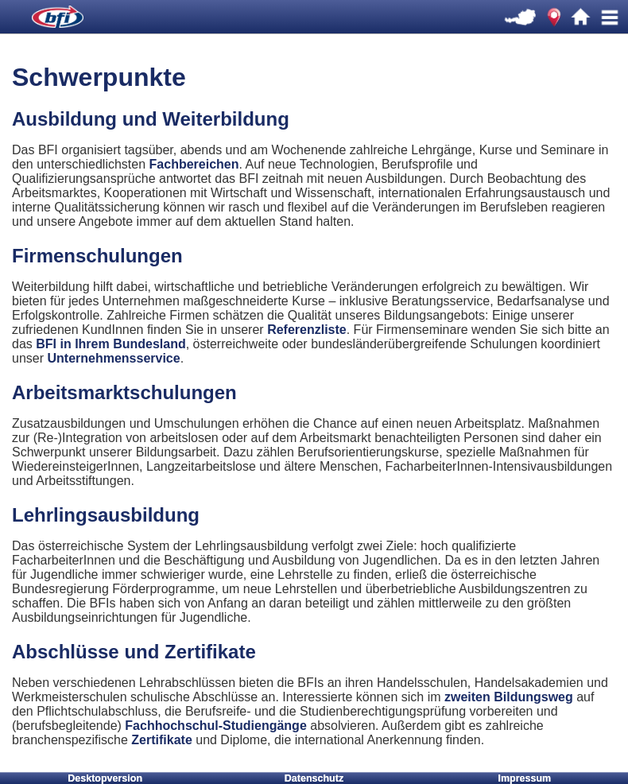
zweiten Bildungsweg (508, 697)
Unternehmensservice (113, 358)
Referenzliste (307, 329)
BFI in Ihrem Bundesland (110, 344)
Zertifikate (161, 740)
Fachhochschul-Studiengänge (215, 725)
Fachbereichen (194, 164)
